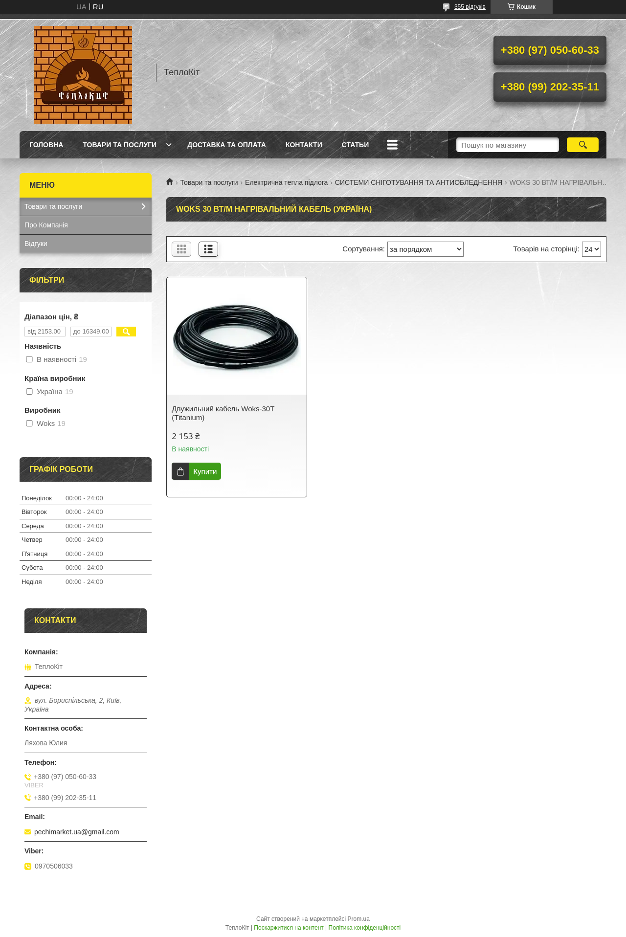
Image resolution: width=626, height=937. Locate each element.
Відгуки (35, 243)
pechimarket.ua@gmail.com (76, 832)
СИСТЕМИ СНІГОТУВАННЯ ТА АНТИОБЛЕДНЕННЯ (418, 182)
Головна (46, 145)
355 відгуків (470, 6)
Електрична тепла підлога (286, 182)
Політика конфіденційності (365, 927)
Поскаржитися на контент (288, 927)
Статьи (355, 145)
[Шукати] (583, 144)
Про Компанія (46, 225)
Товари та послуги (119, 145)
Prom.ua (359, 918)
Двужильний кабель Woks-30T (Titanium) (223, 413)
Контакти (304, 145)
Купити (205, 471)
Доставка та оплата (226, 145)
